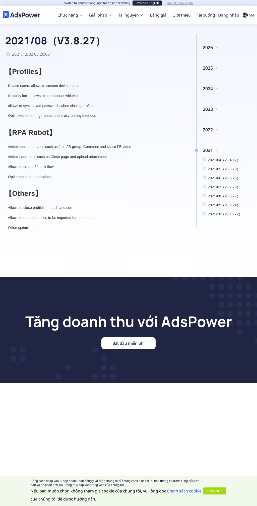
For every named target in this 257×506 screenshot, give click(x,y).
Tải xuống (206, 15)
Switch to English (147, 3)
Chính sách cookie (184, 491)
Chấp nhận (214, 491)
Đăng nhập (228, 15)
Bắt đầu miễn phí (128, 343)
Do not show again (180, 3)
